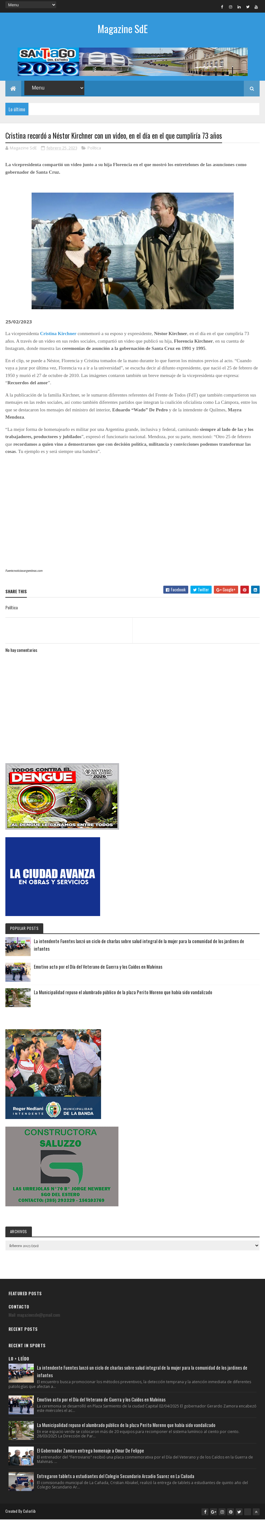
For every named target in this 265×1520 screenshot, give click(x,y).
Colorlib (29, 1511)
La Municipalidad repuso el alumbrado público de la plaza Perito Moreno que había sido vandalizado (123, 992)
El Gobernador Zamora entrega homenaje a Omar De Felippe (90, 1450)
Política (94, 148)
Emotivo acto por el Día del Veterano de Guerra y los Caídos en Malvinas (98, 966)
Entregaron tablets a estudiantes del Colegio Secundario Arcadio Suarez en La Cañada (115, 1476)
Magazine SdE (123, 28)
